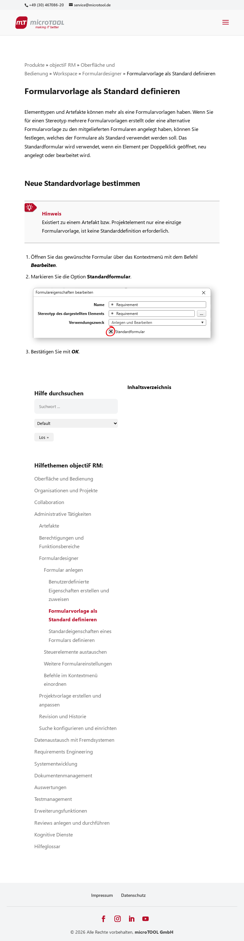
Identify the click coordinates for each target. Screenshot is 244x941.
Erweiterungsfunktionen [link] (60, 810)
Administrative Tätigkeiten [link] (62, 513)
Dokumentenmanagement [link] (63, 775)
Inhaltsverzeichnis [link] (149, 387)
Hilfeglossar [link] (47, 846)
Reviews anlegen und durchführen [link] (72, 822)
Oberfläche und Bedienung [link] (63, 478)
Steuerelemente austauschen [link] (75, 651)
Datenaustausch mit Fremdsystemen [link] (74, 739)
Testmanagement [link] (53, 798)
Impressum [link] (102, 895)
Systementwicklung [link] (55, 763)
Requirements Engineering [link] (63, 751)
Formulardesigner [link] (102, 73)
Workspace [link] (65, 73)
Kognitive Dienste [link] (53, 834)
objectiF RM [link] (63, 64)
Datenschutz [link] (133, 895)
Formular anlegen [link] (63, 569)
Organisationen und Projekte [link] (66, 490)
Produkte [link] (34, 64)
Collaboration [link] (49, 502)
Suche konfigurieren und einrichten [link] (78, 728)
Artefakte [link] (49, 525)
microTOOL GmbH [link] (154, 932)
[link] (46, 5)
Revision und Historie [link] (62, 716)
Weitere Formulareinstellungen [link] (78, 663)
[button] (225, 26)
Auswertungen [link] (50, 787)
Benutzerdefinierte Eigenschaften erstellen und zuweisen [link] (79, 590)
